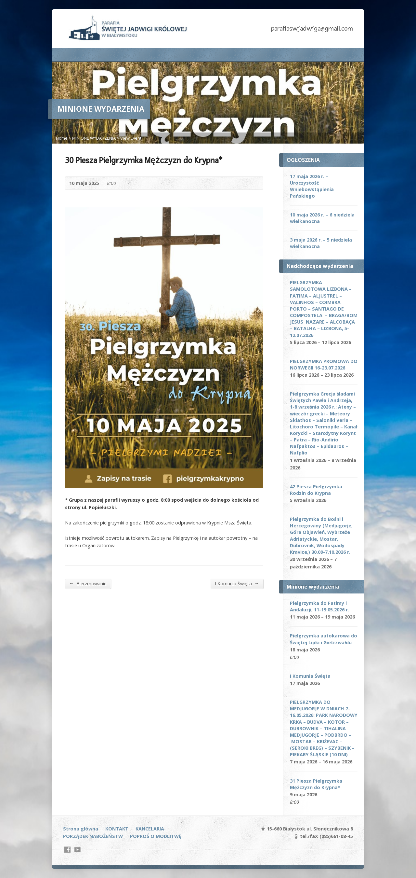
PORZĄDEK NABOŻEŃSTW (93, 836)
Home (62, 138)
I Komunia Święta (237, 583)
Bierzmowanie (88, 583)
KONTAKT (116, 829)
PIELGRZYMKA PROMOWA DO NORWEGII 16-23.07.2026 (324, 364)
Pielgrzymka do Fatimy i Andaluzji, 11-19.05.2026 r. (319, 606)
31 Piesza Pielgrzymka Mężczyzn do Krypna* (316, 784)
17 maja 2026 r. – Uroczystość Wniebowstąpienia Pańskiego (312, 186)
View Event (130, 138)
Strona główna (80, 829)
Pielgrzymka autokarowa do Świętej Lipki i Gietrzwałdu (323, 639)
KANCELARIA (150, 829)
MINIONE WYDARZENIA (94, 138)
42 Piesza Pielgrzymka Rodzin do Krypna (316, 489)
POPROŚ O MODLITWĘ (155, 836)
